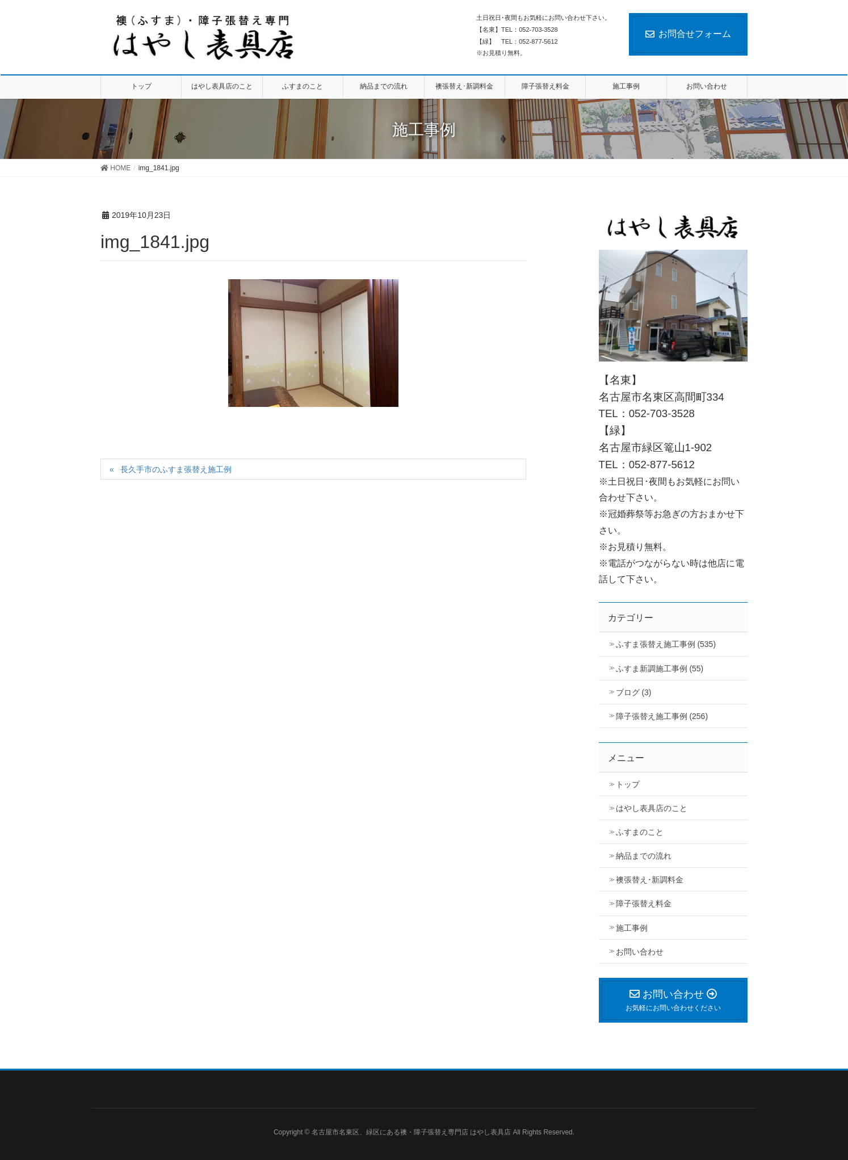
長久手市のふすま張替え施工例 (176, 469)
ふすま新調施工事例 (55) (660, 668)
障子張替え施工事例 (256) (662, 716)
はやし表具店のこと (651, 808)
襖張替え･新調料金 (649, 879)
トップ (628, 784)
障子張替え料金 (643, 903)
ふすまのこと (640, 832)
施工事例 (632, 927)
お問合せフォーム (688, 34)
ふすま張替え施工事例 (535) (666, 644)
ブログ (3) (634, 692)
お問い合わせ (640, 951)
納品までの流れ (643, 855)
